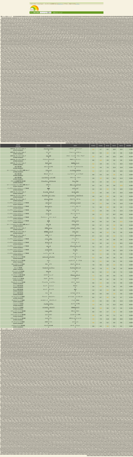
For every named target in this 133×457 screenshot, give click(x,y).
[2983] (67, 115)
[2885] (129, 111)
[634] (86, 33)
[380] (52, 26)
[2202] (41, 87)
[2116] (11, 84)
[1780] (52, 72)
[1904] (80, 76)
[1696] (29, 69)
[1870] (96, 75)
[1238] (50, 52)
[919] (72, 41)
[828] (87, 39)
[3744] (90, 143)
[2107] (113, 83)
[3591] (31, 137)
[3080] (2, 119)
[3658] (128, 138)
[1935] (53, 77)
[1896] (52, 76)
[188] (56, 20)
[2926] (4, 113)
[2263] (117, 88)
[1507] (44, 62)
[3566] (77, 136)
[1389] (38, 58)
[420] (29, 27)
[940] (130, 41)
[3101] (74, 119)
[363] (5, 26)
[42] (92, 16)
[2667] (44, 104)
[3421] (110, 130)
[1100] (107, 47)
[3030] (96, 116)
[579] (67, 32)
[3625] (15, 138)
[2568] (103, 100)
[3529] (83, 134)
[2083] (31, 83)
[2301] (115, 90)
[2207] (58, 87)
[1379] (3, 58)
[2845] (124, 109)
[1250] (91, 52)
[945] (11, 43)
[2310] (14, 91)
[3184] (93, 122)
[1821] (60, 73)
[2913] (92, 112)
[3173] (56, 122)
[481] (64, 29)
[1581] (33, 65)
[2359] (49, 93)
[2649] (115, 102)
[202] (94, 20)
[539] (90, 30)
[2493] (110, 97)
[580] (70, 32)
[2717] (83, 105)
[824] (76, 39)
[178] (28, 20)
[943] (5, 43)
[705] (15, 36)
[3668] (29, 140)
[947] (16, 43)
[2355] (35, 93)
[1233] (33, 52)
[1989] (106, 79)
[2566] (96, 100)
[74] (26, 18)
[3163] (21, 122)
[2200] (34, 87)
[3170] (45, 122)
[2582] (18, 101)
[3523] (63, 134)
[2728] (121, 105)
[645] (116, 33)
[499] (113, 29)
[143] (64, 19)
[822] (71, 39)
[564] (26, 32)
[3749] (107, 143)
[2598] (73, 101)
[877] (89, 40)
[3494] (96, 133)
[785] (102, 37)
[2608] (107, 101)
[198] (83, 20)
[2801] (106, 108)
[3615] (113, 137)
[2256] (93, 88)
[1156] (34, 50)
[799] (8, 39)
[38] (84, 16)
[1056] (89, 45)
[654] (8, 34)
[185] (47, 20)
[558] (10, 32)
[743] (119, 36)
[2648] (112, 102)
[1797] (110, 72)
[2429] (24, 95)
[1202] (59, 51)
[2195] (17, 87)
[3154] (123, 120)
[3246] (41, 125)
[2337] (106, 91)
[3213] (60, 123)
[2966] (9, 115)
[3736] (130, 141)
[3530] (86, 134)
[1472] (57, 61)
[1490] (118, 61)
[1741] (51, 70)
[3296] (80, 126)
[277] (34, 23)
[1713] (87, 69)
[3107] (94, 119)
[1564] (107, 63)
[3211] (53, 123)
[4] (17, 16)
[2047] (40, 82)
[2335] (99, 91)
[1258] (118, 52)
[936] (119, 41)
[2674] (68, 104)
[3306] (114, 126)
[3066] (86, 118)
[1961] (10, 79)
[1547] (49, 63)
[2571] (113, 100)
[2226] (123, 87)
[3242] (27, 125)
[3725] (92, 141)
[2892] (20, 112)
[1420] (11, 59)
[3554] (36, 136)
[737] (103, 36)
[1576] (16, 65)
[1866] (82, 75)
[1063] (113, 45)
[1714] (91, 69)
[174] (17, 20)
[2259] (104, 88)
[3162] (18, 122)
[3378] (96, 129)
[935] (116, 41)
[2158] (22, 86)
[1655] (21, 68)
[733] (92, 36)
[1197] (42, 51)
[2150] (128, 84)
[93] (65, 18)
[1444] (93, 59)
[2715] (76, 105)
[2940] (52, 113)
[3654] (114, 138)
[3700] (7, 141)
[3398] (32, 130)
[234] (49, 22)
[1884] (11, 76)
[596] (114, 32)
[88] (55, 18)
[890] (125, 40)
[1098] (100, 47)
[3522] (59, 134)
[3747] (100, 143)
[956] (41, 43)
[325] (34, 25)
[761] (36, 37)
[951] (27, 43)
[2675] (72, 104)
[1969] (38, 79)
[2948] (80, 113)
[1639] (99, 66)
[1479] (81, 61)
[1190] (18, 51)
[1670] (73, 68)
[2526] (91, 98)
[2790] (68, 108)
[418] (23, 27)
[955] (38, 43)
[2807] (127, 108)
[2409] (87, 94)
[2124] (39, 84)
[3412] (80, 130)
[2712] (66, 105)
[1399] (72, 58)
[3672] (43, 140)
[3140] (75, 120)
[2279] (40, 90)
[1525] (106, 62)
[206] (105, 20)
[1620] (34, 66)
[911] (50, 41)
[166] (128, 19)
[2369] (83, 93)
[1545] (42, 63)
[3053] (42, 118)
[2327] (72, 91)
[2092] (62, 83)
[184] (45, 20)
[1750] (82, 70)
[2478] (59, 97)
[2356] (39, 93)
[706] (18, 36)
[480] (61, 29)
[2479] (63, 97)
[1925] (19, 77)
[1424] (25, 59)
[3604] (75, 137)
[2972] (29, 115)
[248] (87, 22)
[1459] (12, 61)
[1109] (5, 48)
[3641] (69, 138)
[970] (79, 43)
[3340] (98, 127)
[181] (36, 20)
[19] (45, 16)
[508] (5, 30)
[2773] (10, 108)
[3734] (123, 141)
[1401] (79, 58)
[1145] (129, 48)
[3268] (116, 125)
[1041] (38, 45)
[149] (81, 19)
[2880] (112, 111)
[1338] (128, 55)
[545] (107, 30)
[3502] (123, 133)
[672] (57, 34)
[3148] (103, 120)
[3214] (64, 123)
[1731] (17, 70)
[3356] (20, 129)
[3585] (10, 137)
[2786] (55, 108)
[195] (75, 20)
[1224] (2, 52)
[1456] (2, 61)
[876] (86, 40)
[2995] (108, 115)
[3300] (93, 126)
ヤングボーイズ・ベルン (48, 195)
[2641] (87, 102)
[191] (64, 20)
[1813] (33, 73)
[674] (63, 34)
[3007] (17, 116)
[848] (10, 40)
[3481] (51, 133)
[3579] (122, 136)
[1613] (10, 66)
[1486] (105, 61)
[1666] (59, 68)
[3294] (73, 126)
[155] (97, 19)
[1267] (17, 54)
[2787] (58, 108)
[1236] (43, 52)
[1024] (112, 44)
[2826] (59, 109)
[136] (45, 19)
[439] (81, 27)
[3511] (21, 134)
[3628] (25, 138)
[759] (31, 37)
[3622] (4, 138)
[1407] (99, 58)
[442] (89, 27)
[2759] (94, 107)
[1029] (129, 44)
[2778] (27, 108)
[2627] (40, 102)
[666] (41, 34)
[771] (64, 37)
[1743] (58, 70)
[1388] (34, 58)
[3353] (10, 129)
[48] (104, 16)
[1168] (75, 50)
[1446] (100, 59)
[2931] (21, 113)
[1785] (69, 72)
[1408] (103, 58)
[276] (32, 23)
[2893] (24, 112)
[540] (93, 30)
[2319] (44, 91)
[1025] (115, 44)
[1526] (109, 62)
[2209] (65, 87)
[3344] (112, 127)
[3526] (73, 134)
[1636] (89, 66)
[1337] (124, 55)
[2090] (55, 83)
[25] (57, 16)
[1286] (82, 54)
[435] (70, 27)
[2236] (25, 88)
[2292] (84, 90)
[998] (23, 44)
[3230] (118, 123)
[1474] (64, 61)
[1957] (129, 77)
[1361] (74, 57)
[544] (104, 30)
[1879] (127, 75)
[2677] (79, 104)
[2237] (28, 88)
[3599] (58, 137)
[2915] (99, 112)
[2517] (60, 98)
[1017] (87, 44)
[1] (13, 16)
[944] (8, 43)
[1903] (76, 76)
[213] (124, 20)
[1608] (125, 65)
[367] (16, 26)
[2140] (93, 84)
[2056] (70, 82)
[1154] (27, 50)
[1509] (51, 62)
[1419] (8, 59)
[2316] (34, 91)
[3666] (22, 140)
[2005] (28, 80)
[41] (90, 16)
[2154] (9, 86)
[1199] (49, 51)
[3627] (21, 138)
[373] (33, 26)
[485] (75, 29)
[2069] (115, 82)
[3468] (7, 133)
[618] (42, 33)
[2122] (32, 84)
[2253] (83, 88)
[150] (84, 19)
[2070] (118, 82)
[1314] (45, 55)
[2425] (10, 95)
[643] (110, 33)
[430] (56, 27)
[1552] (66, 63)
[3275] (8, 126)
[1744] (62, 70)
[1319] (63, 55)
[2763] (108, 107)
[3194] (128, 122)
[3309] (124, 126)
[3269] (120, 125)
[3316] (16, 127)
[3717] (65, 141)
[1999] (8, 80)
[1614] (14, 66)
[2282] (50, 90)
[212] (121, 20)
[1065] (120, 45)
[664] (35, 34)
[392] (85, 26)
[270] (15, 23)
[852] (21, 40)
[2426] (14, 95)
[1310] (32, 55)
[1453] (124, 59)
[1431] (49, 59)
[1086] (59, 47)
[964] (63, 43)
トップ (60, 12)
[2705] (42, 105)
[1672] (80, 68)
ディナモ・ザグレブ (48, 192)
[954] (35, 43)
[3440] (43, 132)
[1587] (53, 65)
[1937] (60, 77)
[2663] (31, 104)
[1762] (123, 70)
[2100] (89, 83)
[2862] (50, 111)
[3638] (59, 138)
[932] (108, 41)
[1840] (125, 73)
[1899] (63, 76)
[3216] (70, 123)
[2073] (129, 82)
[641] (105, 33)
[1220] (121, 51)
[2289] (74, 90)
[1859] (58, 75)
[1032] (7, 45)
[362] (3, 26)
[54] (117, 16)
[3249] (51, 125)
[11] (28, 16)
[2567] (99, 100)
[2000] (11, 80)
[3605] (79, 137)
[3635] (49, 138)
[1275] (44, 54)
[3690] (105, 140)
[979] (104, 43)
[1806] (9, 73)
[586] (86, 32)
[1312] (39, 55)
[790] (116, 37)
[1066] (123, 45)
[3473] (24, 133)
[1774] (32, 72)
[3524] (66, 134)
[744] (122, 36)
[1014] (77, 44)
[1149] (10, 50)
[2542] (14, 100)
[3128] (34, 120)
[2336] (103, 91)
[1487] (108, 61)
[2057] (74, 82)
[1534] (4, 63)
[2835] (90, 109)
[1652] (11, 68)
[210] (116, 20)
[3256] (75, 125)
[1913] (110, 76)
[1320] (66, 55)
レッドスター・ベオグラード (75, 195)
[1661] (42, 68)
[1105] (124, 47)
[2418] (118, 94)
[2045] (33, 82)
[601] (128, 32)
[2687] (113, 104)
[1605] (115, 65)
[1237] (46, 52)
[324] (31, 25)
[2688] (116, 104)
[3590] (27, 137)
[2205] (51, 87)
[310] (125, 23)
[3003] (3, 116)
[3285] (42, 126)
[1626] (55, 66)
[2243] (49, 88)
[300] (97, 23)
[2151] (131, 84)
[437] (75, 27)
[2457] (120, 95)
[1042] (41, 45)
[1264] (7, 54)
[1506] (41, 62)
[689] (104, 34)
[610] (20, 33)
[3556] (43, 136)
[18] (43, 16)
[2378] (114, 93)
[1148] (7, 50)
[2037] (5, 82)
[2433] (38, 95)
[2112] (130, 83)
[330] (47, 25)
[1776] (39, 72)
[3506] (4, 134)
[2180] (98, 86)
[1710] (77, 69)
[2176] (84, 86)
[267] (7, 23)
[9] (24, 16)
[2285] (60, 90)
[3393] (15, 130)
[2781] (38, 108)
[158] (106, 19)
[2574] (123, 100)
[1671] (76, 68)
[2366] (73, 93)
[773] (69, 37)
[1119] (40, 48)
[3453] (87, 132)
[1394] (55, 58)
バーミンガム (48, 239)
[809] (35, 39)
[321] (23, 25)
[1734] (27, 70)
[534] (76, 30)
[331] (50, 25)
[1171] (85, 50)
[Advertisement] (71, 8)
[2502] (9, 98)
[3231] (122, 123)
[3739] (73, 143)
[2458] (123, 95)
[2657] (10, 104)
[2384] (2, 94)
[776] (77, 37)
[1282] (68, 54)
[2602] (86, 101)
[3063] (76, 118)
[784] (99, 37)
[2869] (74, 111)
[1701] (46, 69)
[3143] (85, 120)
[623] (56, 33)
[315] (6, 25)
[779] (86, 37)
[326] (36, 25)
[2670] (55, 104)
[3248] (48, 125)
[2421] (129, 94)
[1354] (50, 57)
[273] (23, 23)
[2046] (36, 82)
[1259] (122, 52)
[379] (49, 26)
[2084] (34, 83)
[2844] (121, 109)
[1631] (72, 66)
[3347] (122, 127)
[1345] (19, 57)
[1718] (105, 69)
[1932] (43, 77)
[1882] (4, 76)
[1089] (69, 47)
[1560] (93, 63)
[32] (71, 16)
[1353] (46, 57)
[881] (100, 40)
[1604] (112, 65)
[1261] (129, 52)
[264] (131, 22)
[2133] (69, 84)
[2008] (39, 80)
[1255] (108, 52)
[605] (6, 33)
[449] (108, 27)
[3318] (22, 127)
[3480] (48, 133)
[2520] (70, 98)
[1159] (44, 50)
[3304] (107, 126)
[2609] (110, 101)
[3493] (92, 133)
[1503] (31, 62)
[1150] (14, 50)
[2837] (97, 109)
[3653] (110, 138)
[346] (91, 25)
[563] (23, 32)
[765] (47, 37)
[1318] (59, 55)
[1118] (36, 48)
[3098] (64, 119)
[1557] (83, 63)
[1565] (110, 63)
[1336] (121, 55)
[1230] (22, 52)
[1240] (57, 52)
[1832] (98, 73)
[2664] (34, 104)
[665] (38, 34)
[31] (69, 16)
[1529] (120, 62)
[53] (115, 16)
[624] (58, 33)
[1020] (98, 44)
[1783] (63, 72)
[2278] (36, 90)
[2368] (80, 93)
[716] (45, 36)
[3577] (115, 136)
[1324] (80, 55)
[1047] (58, 45)
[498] (110, 29)
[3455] (94, 132)
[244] (76, 22)
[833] (101, 39)
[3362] (41, 129)
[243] (74, 22)
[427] (48, 27)
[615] (34, 33)
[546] (109, 30)
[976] (96, 43)
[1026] (118, 44)
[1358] (64, 57)
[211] (119, 20)
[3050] (32, 118)
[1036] (20, 45)
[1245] (74, 52)
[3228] (112, 123)
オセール (48, 271)
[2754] (77, 107)
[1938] (64, 77)
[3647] (90, 138)
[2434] (41, 95)
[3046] (18, 118)
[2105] (106, 83)
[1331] (104, 55)
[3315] (12, 127)
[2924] (130, 112)
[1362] (77, 57)
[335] (61, 25)
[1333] (110, 55)
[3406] (59, 130)
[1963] (17, 79)
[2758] (91, 107)
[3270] (123, 125)
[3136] (62, 120)
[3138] (68, 120)
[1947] (94, 77)
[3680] (70, 140)
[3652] (107, 138)
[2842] (114, 109)
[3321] (33, 127)
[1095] (90, 47)
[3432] (16, 132)
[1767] (8, 72)
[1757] (106, 70)
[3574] (105, 136)
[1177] (106, 50)
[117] (126, 18)
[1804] (2, 73)
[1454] (128, 59)
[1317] (56, 55)
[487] (80, 29)
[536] (82, 30)
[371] (27, 26)
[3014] (41, 116)
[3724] (89, 141)
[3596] (48, 137)
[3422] (114, 130)
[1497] (10, 62)
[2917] (106, 112)
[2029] (110, 80)
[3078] (128, 118)
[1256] (112, 52)
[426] (45, 27)
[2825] (56, 109)
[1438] (73, 59)
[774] (72, 37)
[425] (43, 27)
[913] (56, 41)
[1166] (68, 50)
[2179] (94, 86)
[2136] (80, 84)
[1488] (112, 61)
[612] (25, 33)
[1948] (98, 77)
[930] (102, 41)
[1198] (45, 51)
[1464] (29, 61)
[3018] (55, 116)
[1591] (67, 65)
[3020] (62, 116)
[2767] (122, 107)
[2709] (56, 105)
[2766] (118, 107)
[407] (126, 26)
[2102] (96, 83)
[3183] (90, 122)
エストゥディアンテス (48, 257)
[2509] (33, 98)
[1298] (123, 54)
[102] (85, 18)
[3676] (57, 140)
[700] (1, 36)
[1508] (48, 62)
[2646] (105, 102)
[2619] (12, 102)
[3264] (103, 125)
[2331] (85, 91)
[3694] (118, 140)
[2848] (2, 111)
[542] (98, 30)
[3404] (52, 130)
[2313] (24, 91)
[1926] (22, 77)
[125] (15, 19)
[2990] (91, 115)
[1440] (80, 59)
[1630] (68, 66)
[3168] (39, 122)
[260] (120, 22)
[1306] (18, 55)
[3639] (63, 138)
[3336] (84, 127)
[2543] (17, 100)
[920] (75, 41)
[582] (75, 32)
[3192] (121, 122)
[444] (95, 27)
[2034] (128, 80)
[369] (22, 26)
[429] (54, 27)
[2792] (75, 108)
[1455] (131, 59)
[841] (123, 39)
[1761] (120, 70)
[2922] (123, 112)
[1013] (74, 44)
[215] (130, 20)
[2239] (35, 88)
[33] (73, 16)
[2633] (60, 102)
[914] (58, 41)
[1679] (104, 68)
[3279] (21, 126)
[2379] (117, 93)
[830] (93, 39)
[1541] (28, 63)
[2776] (20, 108)
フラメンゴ (49, 170)
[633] (83, 33)
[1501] (24, 62)
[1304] (11, 55)
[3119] (3, 120)
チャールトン (48, 206)
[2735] (12, 107)
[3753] (121, 143)
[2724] (107, 105)
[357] (121, 25)
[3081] (5, 119)
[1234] (36, 52)
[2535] (122, 98)
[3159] (8, 122)
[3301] (97, 126)
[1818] (50, 73)
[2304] (125, 90)
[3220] (84, 123)
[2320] (48, 91)
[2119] (21, 84)
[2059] (81, 82)
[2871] (81, 111)
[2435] (44, 95)
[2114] (4, 84)
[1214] (100, 51)
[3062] (73, 118)
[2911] (85, 112)
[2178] (91, 86)
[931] (105, 41)
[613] (28, 33)
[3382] (109, 129)
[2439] (58, 95)
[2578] (4, 101)
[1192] (25, 51)
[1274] (41, 54)
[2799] (99, 108)
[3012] (34, 116)
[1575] (12, 65)
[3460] (112, 132)
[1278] (55, 54)
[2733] (5, 107)
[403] (115, 26)
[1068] (130, 45)
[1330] (100, 55)
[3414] (86, 130)
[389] (76, 26)
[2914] (96, 112)
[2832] (80, 109)
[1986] (96, 79)
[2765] (115, 107)
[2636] (70, 102)
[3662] (9, 140)
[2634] (64, 102)
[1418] (4, 59)
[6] (20, 16)
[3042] (4, 118)
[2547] (31, 100)
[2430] (27, 95)
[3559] (53, 136)
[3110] (105, 119)
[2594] (59, 101)
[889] (122, 40)
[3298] (86, 126)
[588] (92, 32)
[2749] (60, 107)
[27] (61, 16)
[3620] (130, 137)
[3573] (101, 136)
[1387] (31, 58)
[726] (73, 36)
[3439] (40, 132)
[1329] (97, 55)
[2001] (15, 80)
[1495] (3, 62)
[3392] (11, 130)
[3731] (113, 141)
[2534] (118, 98)
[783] (97, 37)
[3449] (74, 132)
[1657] (28, 68)
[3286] (45, 126)
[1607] (122, 65)
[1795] (104, 72)
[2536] (125, 98)
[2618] (9, 102)
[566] (32, 32)
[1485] (101, 61)
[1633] (79, 66)
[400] (107, 26)
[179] (31, 20)
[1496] (7, 62)
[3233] (129, 123)
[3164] (25, 122)
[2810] (4, 109)
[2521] (74, 98)
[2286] (64, 90)
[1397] (65, 58)
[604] (4, 33)
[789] (113, 37)
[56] (121, 16)
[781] (91, 37)
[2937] (42, 113)
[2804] (116, 108)
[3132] (48, 120)
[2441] (65, 95)
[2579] (8, 101)
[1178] (109, 50)
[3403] (49, 130)
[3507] (8, 134)
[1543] (35, 63)
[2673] (65, 104)
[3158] (4, 122)
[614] (31, 33)
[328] (42, 25)
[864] (54, 40)
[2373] (97, 93)
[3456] (98, 132)
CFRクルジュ (48, 228)
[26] (59, 16)
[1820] (57, 73)
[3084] (16, 119)
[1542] (32, 63)
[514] (22, 30)
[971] (82, 43)
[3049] (28, 118)
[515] (24, 30)
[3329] (60, 127)
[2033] (124, 80)
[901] (23, 41)
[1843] (3, 75)
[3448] (70, 132)
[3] (16, 16)
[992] (7, 44)
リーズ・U (48, 213)
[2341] (120, 91)
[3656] (121, 138)
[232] (44, 22)
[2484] (80, 97)
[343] (83, 25)
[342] (80, 25)
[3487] (72, 133)
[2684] (103, 104)
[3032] (103, 116)
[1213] (97, 51)
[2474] (45, 97)
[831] (96, 39)
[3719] (72, 141)
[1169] (79, 50)
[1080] (39, 47)
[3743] (86, 143)
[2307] (3, 91)
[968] (74, 43)
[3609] (92, 137)
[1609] (129, 65)
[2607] (104, 101)
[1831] (94, 73)
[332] (53, 25)
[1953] (115, 77)
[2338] (109, 91)
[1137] (101, 48)
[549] (118, 30)
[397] (98, 26)
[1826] (77, 73)
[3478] (41, 133)
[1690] (9, 69)
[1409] (106, 58)
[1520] (89, 62)
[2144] (107, 84)
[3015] (44, 116)
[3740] (76, 143)
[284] (54, 23)
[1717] (101, 69)
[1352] (43, 57)
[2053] (60, 82)
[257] (112, 22)
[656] (13, 34)
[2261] (110, 88)
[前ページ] (3, 16)
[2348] (11, 93)
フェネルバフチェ (48, 304)
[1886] (18, 76)
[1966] (27, 79)
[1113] (19, 48)
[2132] (66, 84)
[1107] (131, 47)
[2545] (24, 100)
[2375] (104, 93)
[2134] (73, 84)
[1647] (127, 66)
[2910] (82, 112)
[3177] (69, 122)
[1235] (40, 52)
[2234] (18, 88)
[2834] (86, 109)
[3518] (45, 134)
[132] (34, 19)
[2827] (63, 109)
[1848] (20, 75)
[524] (49, 30)
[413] (10, 27)
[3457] (101, 132)
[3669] (33, 140)
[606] (9, 33)
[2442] (68, 95)
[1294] (109, 54)
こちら (77, 4)
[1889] (28, 76)
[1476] (70, 61)
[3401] (42, 130)
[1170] (82, 50)
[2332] (89, 91)
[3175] (63, 122)
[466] (23, 29)
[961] (55, 43)
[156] (100, 19)
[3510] (18, 134)
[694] (118, 34)
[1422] (18, 59)
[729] (81, 36)
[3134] (55, 120)
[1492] (125, 61)
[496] (105, 29)
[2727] (117, 105)
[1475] (67, 61)
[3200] (16, 123)
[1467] (40, 61)
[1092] (80, 47)
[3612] (103, 137)
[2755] (81, 107)
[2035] (131, 80)
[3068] (93, 118)
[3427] (131, 130)
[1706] (64, 69)
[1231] (26, 52)
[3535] (104, 134)
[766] (50, 37)
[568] (37, 32)
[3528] (80, 134)
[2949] (83, 113)
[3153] (120, 120)
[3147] (99, 120)
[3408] (66, 130)
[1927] (26, 77)
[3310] (128, 126)
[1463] (26, 61)
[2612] (121, 101)
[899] (17, 41)
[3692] (112, 140)
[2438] (55, 95)
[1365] (87, 57)
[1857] (51, 75)
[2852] (16, 111)
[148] (78, 19)
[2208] (62, 87)
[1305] (15, 55)
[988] (129, 43)
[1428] (39, 59)
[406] (123, 26)
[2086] (41, 83)
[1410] (109, 58)
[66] (9, 18)
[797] (3, 39)
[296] (86, 23)
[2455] (113, 95)
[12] (30, 16)
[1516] (75, 62)
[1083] (49, 47)
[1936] (57, 77)
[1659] (35, 68)
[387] (71, 26)
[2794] (82, 108)
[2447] (85, 95)
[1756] (103, 70)
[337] (67, 25)
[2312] (20, 91)
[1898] (59, 76)
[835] (107, 39)
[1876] (116, 75)
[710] (29, 36)
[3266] (109, 125)
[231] (41, 22)
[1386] (27, 58)
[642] (108, 33)
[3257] (79, 125)
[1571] (131, 63)
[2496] (121, 97)
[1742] (55, 70)
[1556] (80, 63)
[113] (115, 18)
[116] (123, 18)
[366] (13, 26)
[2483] (76, 97)
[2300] (112, 90)
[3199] (12, 123)
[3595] (44, 137)
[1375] (122, 57)
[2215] (85, 87)
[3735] (127, 141)
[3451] (81, 132)
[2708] (52, 105)
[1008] (57, 44)
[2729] (124, 105)
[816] (55, 39)
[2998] (118, 115)
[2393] (33, 94)
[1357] (60, 57)
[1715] (94, 69)
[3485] (65, 133)
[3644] (80, 138)
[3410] (73, 130)
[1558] (86, 63)
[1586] (50, 65)
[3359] (31, 129)
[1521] (92, 62)
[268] (10, 23)
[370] (24, 26)
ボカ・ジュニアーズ (75, 184)
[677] (71, 34)
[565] (29, 32)
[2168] (57, 86)
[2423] (3, 95)
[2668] (48, 104)
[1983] (85, 79)
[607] (12, 33)
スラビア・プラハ (75, 228)
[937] (121, 41)
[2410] (91, 94)
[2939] (49, 113)
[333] (56, 25)
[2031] (117, 80)
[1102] (114, 47)
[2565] (92, 100)
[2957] (110, 113)
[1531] (127, 62)
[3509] (15, 134)
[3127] (31, 120)
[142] (62, 19)
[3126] (27, 120)
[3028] (89, 116)
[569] (40, 32)
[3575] (108, 136)
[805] (24, 39)
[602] (130, 32)
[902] (25, 41)
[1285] (79, 54)
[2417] (115, 94)
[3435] (26, 132)
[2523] (81, 98)
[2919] (113, 112)
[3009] (24, 116)
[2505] (19, 98)
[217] (3, 22)
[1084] (52, 47)
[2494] (114, 97)
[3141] (79, 120)
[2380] (121, 93)
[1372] (112, 57)
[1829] (87, 73)
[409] (131, 26)
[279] (40, 23)
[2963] (131, 113)
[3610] (96, 137)
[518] (33, 30)
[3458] (105, 132)
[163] (119, 19)
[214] (127, 20)
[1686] (128, 68)
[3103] (81, 119)
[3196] (2, 123)
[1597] (87, 65)
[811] (41, 39)
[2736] (16, 107)
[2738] (22, 107)
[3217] (74, 123)
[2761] (101, 107)
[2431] (31, 95)
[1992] (116, 79)
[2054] (64, 82)
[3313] (5, 127)
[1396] (62, 58)
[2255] (90, 88)
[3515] (35, 134)
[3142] (82, 120)
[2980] (57, 115)
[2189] (129, 86)
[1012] (70, 44)
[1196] (39, 51)
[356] (119, 25)
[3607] (85, 137)
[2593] (56, 101)
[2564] (89, 100)
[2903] (58, 112)
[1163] (58, 50)
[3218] (77, 123)
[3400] (39, 130)
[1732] (20, 70)
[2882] (118, 111)
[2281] (46, 90)
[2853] (19, 111)
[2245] (56, 88)
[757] (25, 37)
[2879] (108, 111)
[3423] (117, 130)
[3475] (31, 133)
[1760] (116, 70)
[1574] (9, 65)
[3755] (128, 143)
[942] (3, 43)
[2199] (31, 87)
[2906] (68, 112)
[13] (32, 16)
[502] (121, 29)
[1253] (101, 52)
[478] (56, 29)
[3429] (5, 132)
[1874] (109, 75)
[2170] (64, 86)
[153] (92, 19)
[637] (94, 33)
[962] (57, 43)
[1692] (16, 69)
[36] (80, 16)
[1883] (8, 76)
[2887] (3, 112)
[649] (127, 33)
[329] (45, 25)
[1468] (43, 61)
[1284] (75, 54)
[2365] (69, 93)
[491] (91, 29)
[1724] (125, 69)
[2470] (32, 97)
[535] (79, 30)
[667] (44, 34)
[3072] (107, 118)
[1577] (19, 65)
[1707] (67, 69)
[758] (28, 37)
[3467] (3, 133)
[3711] (44, 141)
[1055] (85, 45)
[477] (53, 29)
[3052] (39, 118)
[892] (130, 40)
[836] (109, 39)
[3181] (83, 122)
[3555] (40, 136)
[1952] (112, 77)
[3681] (74, 140)
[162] (117, 19)
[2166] (50, 86)
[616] (36, 33)
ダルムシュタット (75, 275)
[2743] (40, 107)
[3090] (36, 119)
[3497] (106, 133)
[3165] (28, 122)
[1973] (51, 79)
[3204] (29, 123)
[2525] (87, 98)
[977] (98, 43)
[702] (7, 36)
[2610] (114, 101)
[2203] (44, 87)
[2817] (28, 109)
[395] (93, 26)
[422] (34, 27)
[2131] (63, 84)
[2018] (73, 80)
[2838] (100, 109)
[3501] (120, 133)
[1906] (86, 76)
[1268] (20, 54)
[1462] (22, 61)
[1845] (10, 75)
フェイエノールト (48, 148)
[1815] (40, 73)
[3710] (41, 141)
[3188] (107, 122)
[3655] (117, 138)
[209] (113, 20)
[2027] (104, 80)
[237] (57, 22)
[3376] (89, 129)
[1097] (97, 47)
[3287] (49, 126)
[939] (127, 41)
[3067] (90, 118)
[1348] (29, 57)
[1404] (89, 58)
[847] (7, 40)
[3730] (109, 141)
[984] (118, 43)
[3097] (60, 119)
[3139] (72, 120)
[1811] (26, 73)
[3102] (77, 119)
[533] (74, 30)
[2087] (44, 83)
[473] (42, 29)
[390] (79, 26)
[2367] (76, 93)
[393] (87, 26)
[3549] (19, 136)
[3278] (18, 126)
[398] (101, 26)
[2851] (12, 111)
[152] (89, 19)
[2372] (93, 93)
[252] (98, 22)
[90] (59, 18)
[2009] (42, 80)
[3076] (121, 118)
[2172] (70, 86)
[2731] (131, 105)
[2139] (90, 84)
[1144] (125, 48)
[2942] (59, 113)
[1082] (45, 47)
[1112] (16, 48)
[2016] (66, 80)
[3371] (72, 129)
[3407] (63, 130)
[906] (36, 41)
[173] (14, 20)
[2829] (69, 109)
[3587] (17, 137)
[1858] (55, 75)
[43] (94, 16)
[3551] (26, 136)
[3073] (110, 118)
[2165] (46, 86)
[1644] (116, 66)
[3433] (19, 132)
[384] (63, 26)
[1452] (121, 59)
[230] (38, 22)
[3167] (35, 122)
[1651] (8, 68)
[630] (75, 33)
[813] (46, 39)
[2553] (51, 100)
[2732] (2, 107)
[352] (108, 25)
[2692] (130, 104)
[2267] (131, 88)
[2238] (32, 88)
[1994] (123, 79)
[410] (1, 27)
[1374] (118, 57)
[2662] (27, 104)
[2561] (79, 100)
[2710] (59, 105)
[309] (122, 23)
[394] (90, 26)
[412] (7, 27)
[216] (131, 333)
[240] (66, 22)
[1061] (106, 45)
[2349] (15, 93)
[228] (33, 22)
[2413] (101, 94)
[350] (102, 25)
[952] (30, 43)
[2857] (33, 111)
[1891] (35, 76)
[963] (60, 43)
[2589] (42, 101)
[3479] (44, 133)
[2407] (81, 94)
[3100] (70, 119)
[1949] (101, 77)
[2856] (29, 111)
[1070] (4, 47)
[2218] (96, 87)
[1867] (85, 75)
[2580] (11, 101)
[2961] (124, 113)
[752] (12, 37)
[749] (4, 37)
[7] (21, 16)
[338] (69, 25)
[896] (9, 41)
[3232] (125, 123)
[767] (53, 37)
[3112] (112, 119)
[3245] (38, 125)
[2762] (105, 107)
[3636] (52, 138)
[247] (85, 22)
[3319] (26, 127)
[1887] (21, 76)
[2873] (87, 111)
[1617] (24, 66)
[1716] (98, 69)
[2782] (41, 108)
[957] (44, 43)
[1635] (85, 66)
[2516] (57, 98)
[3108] (98, 119)
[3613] (106, 137)
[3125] (24, 120)
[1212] (93, 51)
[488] (83, 29)
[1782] (59, 72)
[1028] (125, 44)
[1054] (82, 45)
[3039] (127, 116)
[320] (20, 25)
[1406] (96, 58)
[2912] (89, 112)
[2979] (53, 115)
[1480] (84, 61)
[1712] (84, 69)
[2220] (103, 87)
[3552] (29, 136)
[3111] (108, 119)
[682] (85, 34)
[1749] (79, 70)
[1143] (122, 48)
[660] (24, 34)
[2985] (74, 115)
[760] (34, 37)
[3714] (55, 141)
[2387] (12, 94)
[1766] (4, 72)
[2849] (5, 111)
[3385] (120, 129)
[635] (88, 33)
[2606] (100, 101)
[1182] (123, 50)
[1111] (12, 48)
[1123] (53, 48)
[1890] (32, 76)
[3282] (32, 126)
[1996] (130, 79)
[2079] (17, 83)
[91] (61, 18)
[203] (97, 20)
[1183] (127, 50)
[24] (55, 16)
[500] (116, 29)
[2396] (43, 94)
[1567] (117, 63)
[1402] (82, 58)
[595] (111, 32)
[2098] (82, 83)
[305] (111, 23)
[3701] (10, 141)
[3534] (100, 134)
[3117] (129, 119)
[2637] (74, 102)
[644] (113, 33)
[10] (26, 16)
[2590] (45, 101)
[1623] (44, 66)
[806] (27, 39)
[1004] (43, 44)
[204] (99, 20)
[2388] (16, 94)
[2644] (98, 102)
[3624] (11, 138)
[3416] (93, 130)
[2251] (76, 88)
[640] (102, 33)
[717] (48, 36)
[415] (15, 27)
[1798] (114, 72)
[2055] (67, 82)
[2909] (79, 112)
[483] (69, 29)
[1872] (103, 75)
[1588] (57, 65)
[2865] (60, 111)
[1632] (75, 66)
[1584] (43, 65)
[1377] (129, 57)
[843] (129, 39)
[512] (16, 30)
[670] (52, 34)
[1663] (49, 68)
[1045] (51, 45)
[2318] (41, 91)
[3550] (22, 136)
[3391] (8, 130)
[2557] (65, 100)
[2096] (75, 83)
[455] (125, 27)
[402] (112, 26)
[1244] (70, 52)
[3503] (127, 133)
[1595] (81, 65)
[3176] (66, 122)
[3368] (62, 129)
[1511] (58, 62)
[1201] (56, 51)
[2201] (38, 87)
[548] (115, 30)
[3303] (104, 126)
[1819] (53, 73)
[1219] (117, 51)
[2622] (22, 102)
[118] (129, 18)
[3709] (38, 141)
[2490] (100, 97)
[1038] (27, 45)
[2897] (38, 112)
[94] (67, 18)
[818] (60, 39)
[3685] (87, 140)
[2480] (66, 97)
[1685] (124, 68)
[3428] (2, 132)
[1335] (117, 55)
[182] (39, 20)
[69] (16, 18)
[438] (78, 27)
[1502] (27, 62)
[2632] (57, 102)
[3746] (97, 143)
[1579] (26, 65)
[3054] (45, 118)
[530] (66, 30)
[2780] (34, 108)
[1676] (93, 68)
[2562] (82, 100)
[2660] (20, 104)
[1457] (5, 61)
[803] (19, 39)
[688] (101, 34)
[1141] (115, 48)
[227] (30, 22)
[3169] (42, 122)
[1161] (51, 50)
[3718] (68, 141)
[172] (12, 20)
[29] (65, 16)
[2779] (31, 108)
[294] (81, 23)
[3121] (10, 120)
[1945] (87, 77)
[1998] (4, 80)
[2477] (56, 97)
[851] (18, 40)
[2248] (66, 88)
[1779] (49, 72)
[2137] (83, 84)
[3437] (33, 132)
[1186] (4, 51)
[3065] (83, 118)
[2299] (108, 90)
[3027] (85, 116)
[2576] (130, 100)
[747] (130, 36)
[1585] (46, 65)
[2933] (28, 113)
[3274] (4, 126)
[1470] (50, 61)
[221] (13, 22)
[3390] (4, 130)
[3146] (96, 120)
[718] (51, 36)
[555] (1, 32)
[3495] (99, 133)
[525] (52, 30)
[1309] (28, 55)
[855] (29, 40)
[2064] (98, 82)
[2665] (38, 104)
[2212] (75, 87)
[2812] (11, 109)
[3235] (3, 125)
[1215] (104, 51)
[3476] (34, 133)
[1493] (129, 61)
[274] (26, 23)
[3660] (2, 140)
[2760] (98, 107)
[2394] (36, 94)
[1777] (42, 72)
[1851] (31, 75)
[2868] (70, 111)
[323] (28, 25)
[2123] (35, 84)
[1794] (100, 72)
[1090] (73, 47)
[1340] (2, 57)
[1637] (92, 66)
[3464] (125, 132)
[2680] (89, 104)
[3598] (55, 137)
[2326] (68, 91)
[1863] (72, 75)
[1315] (49, 55)
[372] (30, 26)
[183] (42, 20)
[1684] (121, 68)
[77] (32, 18)
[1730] (14, 70)
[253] (101, 22)
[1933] (46, 77)
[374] (35, 26)
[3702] (14, 141)
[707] (21, 36)
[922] (80, 41)
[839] (118, 39)
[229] (35, 22)
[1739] (44, 70)
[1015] (81, 44)
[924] (86, 41)
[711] (32, 36)
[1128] (70, 48)
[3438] (36, 132)
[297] (89, 23)
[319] (17, 25)
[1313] (42, 55)
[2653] (129, 102)
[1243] (67, 52)
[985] (120, 43)
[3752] (117, 143)
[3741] (80, 143)
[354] (113, 25)
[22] (51, 16)
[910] (47, 41)
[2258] (100, 88)
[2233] (15, 88)
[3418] (100, 130)
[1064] (116, 45)
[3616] (116, 137)
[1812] (29, 73)
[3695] (122, 140)
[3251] (58, 125)
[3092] (43, 119)
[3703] (17, 141)
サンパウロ (75, 181)
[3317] (19, 127)
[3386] (123, 129)
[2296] (98, 90)
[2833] (83, 109)
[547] (112, 30)
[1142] (118, 48)
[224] (22, 22)
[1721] (115, 69)
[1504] (34, 62)
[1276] (48, 54)
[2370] (86, 93)
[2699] (21, 105)
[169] (4, 20)
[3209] (46, 123)
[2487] (90, 97)
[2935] (35, 113)
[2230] (4, 88)
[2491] (104, 97)
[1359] (67, 57)
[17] (41, 16)
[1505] (38, 62)
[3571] (94, 136)
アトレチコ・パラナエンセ (48, 181)
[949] (22, 43)
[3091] (40, 119)
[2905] (65, 112)
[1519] (85, 62)
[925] (88, 41)
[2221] (106, 87)
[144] (67, 19)
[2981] (60, 115)
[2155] (12, 86)
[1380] (7, 58)
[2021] (83, 80)
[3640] (66, 138)
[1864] (75, 75)
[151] (86, 19)
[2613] (124, 101)
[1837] (115, 73)
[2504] (16, 98)
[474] (45, 29)
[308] (119, 23)
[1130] (77, 48)
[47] (102, 16)
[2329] (79, 91)
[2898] (41, 112)
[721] (59, 36)
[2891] (17, 112)
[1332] (107, 55)
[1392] (48, 58)
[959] (49, 43)
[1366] (91, 57)
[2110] (123, 83)
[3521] (56, 134)
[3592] (34, 137)
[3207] (40, 123)
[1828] (84, 73)
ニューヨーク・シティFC (48, 177)
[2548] (34, 100)
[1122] (50, 48)
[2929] (15, 113)
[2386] (9, 94)
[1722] (118, 69)
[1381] (10, 58)
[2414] (105, 94)
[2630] (50, 102)
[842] (126, 39)
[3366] (55, 129)
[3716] (62, 141)
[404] (118, 26)
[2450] (96, 95)
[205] (102, 20)
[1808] (16, 73)
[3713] (51, 141)
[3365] (51, 129)
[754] (17, 37)
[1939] (67, 77)
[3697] (129, 140)
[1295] (113, 54)
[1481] (87, 61)
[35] (78, 16)
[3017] (51, 116)
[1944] (84, 77)
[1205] (69, 51)
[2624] (29, 102)
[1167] (72, 50)
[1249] (87, 52)
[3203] (26, 123)
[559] (12, 32)
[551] (123, 30)
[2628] (43, 102)
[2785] (51, 108)
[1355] (53, 57)
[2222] (109, 87)
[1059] (99, 45)
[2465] (15, 97)
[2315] (31, 91)
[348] (97, 25)
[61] (131, 16)
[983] (115, 43)
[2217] (92, 87)
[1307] (21, 55)
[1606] (118, 65)
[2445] (79, 95)
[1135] (94, 48)
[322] (25, 25)
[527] (57, 30)
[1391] (44, 58)
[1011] (67, 44)
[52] (112, 16)
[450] (111, 27)
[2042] (22, 82)
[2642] (91, 102)
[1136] (98, 48)
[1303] (8, 55)
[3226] (105, 123)
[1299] (127, 54)
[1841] (129, 73)
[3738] (69, 143)
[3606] (82, 137)
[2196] (20, 87)
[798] (5, 39)
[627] (67, 33)
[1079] (35, 47)
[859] (40, 40)
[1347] (26, 57)
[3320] (29, 127)
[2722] (100, 105)
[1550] (59, 63)
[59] (127, 16)
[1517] (79, 62)
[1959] (3, 79)
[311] (128, 23)
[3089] (33, 119)
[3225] (101, 123)
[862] (48, 40)
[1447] (104, 59)
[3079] (131, 118)
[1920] (2, 77)
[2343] (127, 91)
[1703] (53, 69)
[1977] (65, 79)
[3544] (2, 136)
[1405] (92, 58)
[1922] (9, 77)
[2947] (76, 113)
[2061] (87, 82)
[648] (124, 33)
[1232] (29, 52)
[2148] (121, 84)
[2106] (109, 83)
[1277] (51, 54)
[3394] (18, 130)
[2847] (131, 109)
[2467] (21, 97)
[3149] (106, 120)
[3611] (99, 137)
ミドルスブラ (48, 249)
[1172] (89, 50)
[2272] (16, 90)
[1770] (18, 72)
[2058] (77, 82)
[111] (109, 18)
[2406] (77, 94)
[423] (37, 27)
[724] (67, 36)
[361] (131, 337)
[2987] (81, 115)
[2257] (97, 88)
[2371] (90, 93)
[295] (84, 23)
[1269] (24, 54)
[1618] (27, 66)
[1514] (68, 62)
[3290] (59, 126)
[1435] (63, 59)
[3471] (17, 133)
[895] (6, 41)
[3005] (10, 116)
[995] (15, 44)
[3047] (21, 118)
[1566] (114, 63)
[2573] (120, 100)
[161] (114, 19)
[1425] (28, 59)
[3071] (104, 118)
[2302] (118, 90)
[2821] (42, 109)
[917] (67, 41)
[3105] (87, 119)
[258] (115, 22)
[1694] (22, 69)
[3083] (12, 119)
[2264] (121, 88)
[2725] (110, 105)
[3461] (115, 132)
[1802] (128, 72)
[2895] (31, 112)
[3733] (120, 141)
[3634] (45, 138)
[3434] (22, 132)
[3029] (92, 116)
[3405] (56, 130)
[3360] (34, 129)
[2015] (63, 80)
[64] (5, 18)
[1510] (55, 62)
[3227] (108, 123)
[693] (115, 34)
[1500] (20, 62)
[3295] (76, 126)
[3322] (36, 127)
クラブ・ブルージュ (75, 235)
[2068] (112, 82)
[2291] (81, 90)
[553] (129, 30)
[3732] (116, 141)
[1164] (62, 50)
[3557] (46, 136)
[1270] (27, 54)
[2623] (26, 102)
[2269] (5, 90)
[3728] (103, 141)
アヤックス (75, 231)
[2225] (120, 87)
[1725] (129, 69)
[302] (103, 23)
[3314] (9, 127)
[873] (78, 40)
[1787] (76, 72)
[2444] (75, 95)
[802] (16, 39)
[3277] (15, 126)
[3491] (85, 133)
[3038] (123, 116)
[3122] (14, 120)
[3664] (16, 140)
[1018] (91, 44)
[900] (20, 41)
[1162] (55, 50)
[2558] (68, 100)
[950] (24, 43)
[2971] (26, 115)
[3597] (51, 137)
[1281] (65, 54)
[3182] (86, 122)
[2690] (123, 104)
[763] (42, 37)
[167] (130, 19)
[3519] (49, 134)
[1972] (48, 79)
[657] (16, 34)
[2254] (86, 88)
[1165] (65, 50)
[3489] (79, 133)
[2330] (82, 91)
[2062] (91, 82)
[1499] (17, 62)
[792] (121, 37)
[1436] (66, 59)
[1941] (74, 77)
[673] (60, 34)
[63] (3, 18)
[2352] (25, 93)
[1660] (39, 68)
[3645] (83, 138)
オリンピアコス (48, 199)
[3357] (24, 129)
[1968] (34, 79)
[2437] (51, 95)
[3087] (26, 119)
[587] (89, 32)
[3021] (65, 116)
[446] (100, 27)
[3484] (62, 133)
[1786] (73, 72)
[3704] (20, 141)
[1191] (21, 51)
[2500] (2, 98)
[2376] (107, 93)
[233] (46, 22)
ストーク (75, 217)
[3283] (35, 126)
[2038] (9, 82)
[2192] (7, 87)
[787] (108, 37)
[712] (34, 36)
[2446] (82, 95)
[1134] (91, 48)
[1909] (97, 76)
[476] (50, 29)
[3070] (100, 118)
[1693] (19, 69)
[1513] (65, 62)
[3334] (77, 127)
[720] (56, 36)
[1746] (68, 70)
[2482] (73, 97)
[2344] (130, 91)
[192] (67, 20)
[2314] (27, 91)
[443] (92, 27)
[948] (19, 43)
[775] (75, 37)
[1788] (80, 72)
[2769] (129, 107)
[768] (56, 37)
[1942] (77, 77)
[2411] (94, 94)
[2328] (75, 91)
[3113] (115, 119)
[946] (13, 43)
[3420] (107, 130)
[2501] (5, 98)
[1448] (107, 59)
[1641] (106, 66)
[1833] (101, 73)
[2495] (117, 97)
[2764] (112, 107)
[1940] (70, 77)
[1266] (14, 54)
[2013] (56, 80)
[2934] (32, 113)
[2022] (86, 80)
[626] (64, 33)
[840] (120, 39)
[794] (127, 37)
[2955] (104, 113)
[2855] (26, 111)
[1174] (96, 50)
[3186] (100, 122)
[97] (73, 18)
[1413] (120, 58)
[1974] (55, 79)
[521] (41, 30)
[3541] (124, 134)
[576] (59, 32)
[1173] (92, 50)
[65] (7, 18)
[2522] (77, 98)
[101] (82, 18)
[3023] (72, 116)
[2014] (59, 80)
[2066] (105, 82)
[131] (32, 19)
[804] (22, 39)
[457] (130, 27)
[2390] (22, 94)
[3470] (14, 133)
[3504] (130, 133)
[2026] (100, 80)
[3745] (93, 143)
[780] (88, 37)
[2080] (20, 83)
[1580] (29, 65)
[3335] (81, 127)
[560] (15, 32)
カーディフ (49, 202)
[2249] (69, 88)
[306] (114, 23)
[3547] (12, 136)
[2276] (29, 90)
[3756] (131, 143)
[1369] (101, 57)
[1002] (36, 44)
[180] (34, 20)
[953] (33, 43)
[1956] (125, 77)
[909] (45, 41)
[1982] (82, 79)
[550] (120, 30)
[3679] (67, 140)
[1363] (81, 57)
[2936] (39, 113)
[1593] (74, 65)
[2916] (103, 112)
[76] (30, 18)
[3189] (110, 122)
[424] (40, 27)
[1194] (32, 51)
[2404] (70, 94)
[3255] (72, 125)
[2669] (51, 104)
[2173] (74, 86)
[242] (71, 22)
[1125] (60, 48)
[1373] (115, 57)
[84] (46, 18)
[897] (12, 41)
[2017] (69, 80)
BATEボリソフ (75, 163)
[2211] (72, 87)
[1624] (48, 66)
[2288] (70, 90)
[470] (34, 29)
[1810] (22, 73)
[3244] (34, 125)
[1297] (120, 54)
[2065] (101, 82)
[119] (131, 18)
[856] (32, 40)
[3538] (114, 134)
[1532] (130, 62)
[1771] (21, 72)
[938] (124, 41)
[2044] (29, 82)
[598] (119, 32)
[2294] (91, 90)
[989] (131, 43)
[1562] (100, 63)
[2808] (130, 108)
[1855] (44, 75)
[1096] (93, 47)
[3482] (55, 133)
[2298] (105, 90)
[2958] (114, 113)
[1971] (44, 79)
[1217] (110, 51)
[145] (70, 19)
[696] (123, 34)
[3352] (7, 129)
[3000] (125, 115)
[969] (76, 43)
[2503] (12, 98)
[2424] (7, 95)
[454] (122, 27)
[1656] (25, 68)
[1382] (14, 58)
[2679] (85, 104)
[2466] (18, 97)
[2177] (87, 86)
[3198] (9, 123)
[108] (101, 18)
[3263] (99, 125)
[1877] (120, 75)
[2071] (122, 82)
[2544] (20, 100)
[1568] (121, 63)
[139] (54, 19)
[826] (82, 39)
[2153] (5, 86)
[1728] (7, 70)
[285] (56, 23)
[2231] (8, 88)
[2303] (122, 90)
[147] (75, 19)
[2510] (36, 98)
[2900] (48, 112)
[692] (112, 34)
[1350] (36, 57)
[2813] (15, 109)
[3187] (104, 122)
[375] (38, 26)
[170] (6, 20)
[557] (7, 32)
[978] (101, 43)
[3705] (24, 141)
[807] (30, 39)
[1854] (41, 75)
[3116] (125, 119)
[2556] (62, 100)
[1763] (127, 70)
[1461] (19, 61)
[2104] (103, 83)
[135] (43, 19)
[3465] (129, 132)
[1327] (90, 55)
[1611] (3, 66)
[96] (71, 18)
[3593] (38, 137)
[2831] (76, 109)
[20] (47, 16)
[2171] (67, 86)
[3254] (68, 125)
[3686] (91, 140)
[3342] (105, 127)
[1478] (77, 61)
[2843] (117, 109)
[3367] (58, 129)
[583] (78, 32)
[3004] (7, 116)
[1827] (81, 73)
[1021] (101, 44)
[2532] (112, 98)
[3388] (130, 129)
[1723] (122, 69)
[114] (118, 18)
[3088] (29, 119)
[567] (34, 32)
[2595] (63, 101)
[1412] (116, 58)
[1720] (112, 69)
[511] (13, 30)
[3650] (100, 138)
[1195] (35, 51)
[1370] (105, 57)
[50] (108, 16)
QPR (48, 221)
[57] (123, 16)
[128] (23, 19)
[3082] (9, 119)
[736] (100, 36)
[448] (106, 27)
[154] (95, 19)
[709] (26, 36)
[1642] (109, 66)
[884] (108, 40)
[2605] (97, 101)
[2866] (64, 111)
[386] (68, 26)
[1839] (122, 73)
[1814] (36, 73)
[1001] (33, 44)
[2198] (27, 87)
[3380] (103, 129)
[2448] (89, 95)
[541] (96, 30)
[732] (89, 36)
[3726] (96, 141)
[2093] (65, 83)
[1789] (83, 72)
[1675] (90, 68)
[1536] (11, 63)
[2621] (19, 102)
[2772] (7, 108)
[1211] (90, 51)
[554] (131, 30)
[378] (46, 26)
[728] (78, 36)
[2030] (114, 80)
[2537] (129, 98)
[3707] (31, 141)
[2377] (110, 93)
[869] (67, 40)
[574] (54, 32)
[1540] (25, 63)
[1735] (31, 70)
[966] (68, 43)
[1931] (40, 77)
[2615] (131, 101)
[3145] (92, 120)
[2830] (73, 109)
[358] (124, 25)
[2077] (10, 83)
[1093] (83, 47)
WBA (48, 188)
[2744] (43, 107)
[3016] (48, 116)
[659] (22, 34)
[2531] (108, 98)
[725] (70, 36)
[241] (68, 22)
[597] (117, 32)
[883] (106, 40)
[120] (1, 19)
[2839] (104, 109)
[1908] (93, 76)
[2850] (9, 111)
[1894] (45, 76)
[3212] (57, 123)
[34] (75, 16)
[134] (40, 19)
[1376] (125, 57)
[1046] (55, 45)
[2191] (3, 87)
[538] (87, 30)
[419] (26, 27)
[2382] (128, 93)
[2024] (93, 80)
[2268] (2, 90)
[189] (58, 20)
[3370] (68, 129)
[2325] (65, 91)
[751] (9, 37)
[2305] (129, 90)
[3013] (38, 116)
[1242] (64, 52)
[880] (97, 40)
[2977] (46, 115)
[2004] (25, 80)
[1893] (42, 76)
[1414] (123, 58)
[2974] (36, 115)
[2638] (77, 102)
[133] (37, 19)
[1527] (113, 62)
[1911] (104, 76)
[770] (61, 37)
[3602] (68, 137)
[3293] (69, 126)
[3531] (90, 134)
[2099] (85, 83)
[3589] (24, 137)
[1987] (99, 79)
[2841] (110, 109)
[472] (39, 29)
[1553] (69, 63)
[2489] (97, 97)
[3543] (131, 134)
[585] (84, 32)
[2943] (63, 113)
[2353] (28, 93)
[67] (11, 18)
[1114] (22, 48)
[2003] (21, 80)
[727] (75, 36)
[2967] (12, 115)
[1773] (28, 72)
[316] (9, 25)
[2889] (10, 112)
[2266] (128, 88)
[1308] (25, 55)
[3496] (103, 133)
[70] (18, 18)
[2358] (45, 93)
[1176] (103, 50)
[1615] (17, 66)
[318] (14, 25)
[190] (61, 20)
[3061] (69, 118)
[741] (114, 36)
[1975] (58, 79)
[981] (109, 43)
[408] (129, 26)
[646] (119, 33)
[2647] (108, 102)
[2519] (67, 98)
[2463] (8, 97)
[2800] (103, 108)
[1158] (41, 50)
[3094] (50, 119)
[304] (108, 23)
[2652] (125, 102)
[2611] (117, 101)
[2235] (21, 88)
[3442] (50, 132)
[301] (100, 23)
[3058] (59, 118)
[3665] (19, 140)
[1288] (89, 54)
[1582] (36, 65)
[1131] (81, 48)
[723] (64, 36)
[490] (88, 29)
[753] (14, 37)
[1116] (29, 48)
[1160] (48, 50)
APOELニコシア (48, 231)
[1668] (66, 68)
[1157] (38, 50)
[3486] (68, 133)
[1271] (31, 54)
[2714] (73, 105)
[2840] (107, 109)
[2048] (43, 82)
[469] (31, 29)
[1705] (60, 69)
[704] (12, 36)
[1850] (27, 75)
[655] (11, 34)
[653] (5, 34)
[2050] (50, 82)
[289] (67, 23)
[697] (126, 34)
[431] (59, 27)
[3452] (84, 132)
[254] (104, 22)
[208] (110, 20)
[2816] (25, 109)
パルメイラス (75, 224)
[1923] (12, 77)
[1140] (112, 48)
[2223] (113, 87)
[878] (92, 40)
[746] (128, 36)
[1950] (105, 77)
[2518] (64, 98)
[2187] (122, 86)
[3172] (52, 122)
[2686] (109, 104)
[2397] (46, 94)
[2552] (48, 100)
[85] (48, 18)
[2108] (116, 83)
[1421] (15, 59)
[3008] (20, 116)
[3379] (99, 129)
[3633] (42, 138)
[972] (85, 43)
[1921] (5, 77)
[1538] (18, 63)
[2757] (87, 107)
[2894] (27, 112)
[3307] (117, 126)
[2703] (35, 105)
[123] (10, 19)
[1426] (32, 59)
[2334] (96, 91)
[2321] (51, 91)
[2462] (4, 97)
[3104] (84, 119)
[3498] (109, 133)
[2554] (55, 100)
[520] (38, 30)
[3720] (75, 141)
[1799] (117, 72)
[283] (51, 23)
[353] (110, 25)
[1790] (86, 72)
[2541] (10, 100)
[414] (12, 27)
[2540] (7, 100)
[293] (78, 23)
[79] (36, 18)
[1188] (11, 51)
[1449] (110, 59)
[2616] (2, 102)
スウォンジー (75, 221)
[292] (75, 23)
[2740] (29, 107)
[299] (95, 23)
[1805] (5, 73)
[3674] (50, 140)
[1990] (109, 79)
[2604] (93, 101)
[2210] (68, 87)
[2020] (80, 80)
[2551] (44, 100)
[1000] (29, 44)
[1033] (10, 45)
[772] (67, 37)
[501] (119, 29)
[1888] (25, 76)
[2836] (93, 109)
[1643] (113, 66)
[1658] (32, 68)
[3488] (75, 133)
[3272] (130, 125)
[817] (57, 39)
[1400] (75, 58)
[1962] (14, 79)
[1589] (60, 65)
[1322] (73, 55)
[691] (109, 34)
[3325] (46, 127)
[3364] (48, 129)
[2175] (81, 86)
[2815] (21, 109)
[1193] (28, 51)
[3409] (69, 130)
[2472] (39, 97)
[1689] (5, 69)
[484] (72, 29)
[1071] (8, 47)
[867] (62, 40)
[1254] (105, 52)
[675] (66, 34)
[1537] (15, 63)
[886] (114, 40)
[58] (125, 16)
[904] (31, 41)
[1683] (117, 68)
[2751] (67, 107)
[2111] (127, 83)
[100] (79, 18)
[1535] (8, 63)
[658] (19, 34)
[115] (120, 18)
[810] (38, 39)
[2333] (92, 91)
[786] (105, 37)
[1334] (114, 55)
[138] (51, 19)
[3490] (82, 133)
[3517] (42, 134)
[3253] (65, 125)
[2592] (52, 101)
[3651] (104, 138)
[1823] (67, 73)
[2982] (64, 115)
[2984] (70, 115)
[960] (52, 43)
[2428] (20, 95)
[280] (43, 23)
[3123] (17, 120)
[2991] (94, 115)
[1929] (33, 77)
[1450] (114, 59)
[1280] (62, 54)
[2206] (55, 87)
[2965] (5, 115)
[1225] (5, 52)
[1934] (50, 77)
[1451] (117, 59)
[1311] (35, 55)
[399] (104, 26)
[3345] (115, 127)
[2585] (28, 101)
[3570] (91, 136)
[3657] (124, 138)
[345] (88, 25)
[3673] (46, 140)
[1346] (22, 57)
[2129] (56, 84)
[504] (127, 29)
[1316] (52, 55)
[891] (128, 40)
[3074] (114, 118)
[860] (43, 40)
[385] (66, 26)
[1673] (83, 68)
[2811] (8, 109)
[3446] (64, 132)
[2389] (19, 94)
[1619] (31, 66)
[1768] (11, 72)
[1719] (108, 69)
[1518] (82, 62)
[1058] (96, 45)
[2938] (45, 113)
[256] (109, 22)
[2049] (46, 82)
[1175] (99, 50)
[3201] (19, 123)
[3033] (106, 116)
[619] (45, 33)
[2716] (80, 105)
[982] (112, 43)
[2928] (11, 113)
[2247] (63, 88)
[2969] (19, 115)
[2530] (105, 98)
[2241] (42, 88)
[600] (125, 32)
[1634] (82, 66)
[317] (12, 25)
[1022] (105, 44)
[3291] (63, 126)
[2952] (93, 113)
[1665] (56, 68)
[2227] (127, 87)
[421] (32, 27)
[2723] (104, 105)
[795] (130, 37)
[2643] (94, 102)
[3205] (33, 123)
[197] (80, 20)
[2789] (65, 108)
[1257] (115, 52)
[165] (125, 19)
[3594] (41, 137)
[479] (58, 29)
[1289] (92, 54)
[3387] (127, 129)
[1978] (68, 79)
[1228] (16, 52)
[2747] (53, 107)
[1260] (125, 52)
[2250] (73, 88)
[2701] (28, 105)
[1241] (60, 52)
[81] (40, 18)
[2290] (77, 90)
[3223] (94, 123)
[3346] (118, 127)
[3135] (58, 120)
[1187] (8, 51)
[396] (96, 26)
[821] (68, 39)
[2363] (63, 93)
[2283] (53, 90)
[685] (93, 34)
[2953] (97, 113)
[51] (110, 16)
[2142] (100, 84)
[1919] (131, 76)
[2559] (72, 100)
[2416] (112, 94)
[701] (4, 36)
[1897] (56, 76)
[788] (110, 37)
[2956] (107, 113)
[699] (131, 34)
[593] (106, 32)
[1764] (130, 70)
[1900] (66, 76)
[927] (94, 41)
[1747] (72, 70)
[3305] (110, 126)
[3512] (25, 134)
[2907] (72, 112)
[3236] (7, 125)
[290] (70, 23)
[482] (67, 29)
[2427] (17, 95)
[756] (23, 37)
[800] (11, 39)
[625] (61, 33)
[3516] (39, 134)
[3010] (27, 116)
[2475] (49, 97)
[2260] (107, 88)
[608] (14, 33)
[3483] (58, 133)
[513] (19, 30)
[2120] (25, 84)
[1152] (20, 50)
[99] (77, 18)
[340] (75, 25)
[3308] (121, 126)
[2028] (107, 80)
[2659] (17, 104)
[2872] (84, 111)
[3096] (57, 119)
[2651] (122, 102)
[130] (29, 19)
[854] (26, 40)
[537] (85, 30)
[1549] (56, 63)
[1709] (74, 69)
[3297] (83, 126)
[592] (103, 32)
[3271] (127, 125)
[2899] (44, 112)
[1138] (105, 48)
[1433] (56, 59)
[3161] (15, 122)
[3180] (80, 122)
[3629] (28, 138)
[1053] (79, 45)
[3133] (51, 120)
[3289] (56, 126)
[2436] (48, 95)
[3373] (79, 129)
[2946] (73, 113)
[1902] (73, 76)
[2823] (49, 109)
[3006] (14, 116)
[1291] (99, 54)
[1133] (87, 48)
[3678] (64, 140)
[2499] (131, 97)
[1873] (106, 75)
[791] (119, 37)
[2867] (67, 111)
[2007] (35, 80)
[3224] (98, 123)
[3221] (87, 123)
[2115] (8, 84)
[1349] (33, 57)
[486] (77, 29)
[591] (100, 32)
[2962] (128, 113)
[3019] (58, 116)
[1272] (34, 54)
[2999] (122, 115)
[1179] (113, 50)
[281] (45, 23)
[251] (96, 22)
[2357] (42, 93)
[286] (59, 23)
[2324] (62, 91)
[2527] (94, 98)
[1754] (96, 70)
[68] (13, 18)
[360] (130, 25)
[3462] (118, 132)
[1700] (43, 69)
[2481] (69, 97)
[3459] (108, 132)
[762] (39, 37)
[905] (34, 41)
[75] (28, 18)
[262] (126, 22)
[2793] (79, 108)
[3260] (89, 125)
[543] (101, 30)
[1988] (103, 79)
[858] (37, 40)
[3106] (91, 119)
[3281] (28, 126)
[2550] (41, 100)
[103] (87, 18)
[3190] (114, 122)
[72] (22, 18)
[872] (75, 40)
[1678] (100, 68)
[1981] (79, 79)
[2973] (33, 115)
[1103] (117, 47)
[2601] (83, 101)
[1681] (110, 68)
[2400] (57, 94)
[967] (71, 43)
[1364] (84, 57)
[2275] (26, 90)
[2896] (34, 112)
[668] (46, 34)
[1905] (83, 76)
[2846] (128, 109)
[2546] (27, 100)
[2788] (62, 108)
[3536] (107, 134)
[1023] (108, 44)
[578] (64, 32)
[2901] (51, 112)
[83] (44, 18)
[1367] (94, 57)
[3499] (113, 133)
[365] (11, 26)
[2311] (17, 91)
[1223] (131, 51)
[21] (49, 16)
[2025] (97, 80)
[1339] (131, 55)
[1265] (10, 54)
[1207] (76, 51)
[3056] (52, 118)
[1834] (105, 73)
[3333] (74, 127)
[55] (119, 16)
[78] (34, 18)
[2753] (74, 107)
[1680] (107, 68)
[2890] (14, 112)
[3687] (94, 140)
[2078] (14, 83)
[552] (126, 30)
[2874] (91, 111)
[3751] (114, 143)
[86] (51, 18)
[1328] (93, 55)
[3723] (85, 141)
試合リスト (56, 12)
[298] (92, 23)
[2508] (29, 98)
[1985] (92, 79)
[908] (42, 41)
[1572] (2, 65)
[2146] (114, 84)
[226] (27, 22)
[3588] (20, 137)
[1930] (36, 77)
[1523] (99, 62)
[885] (111, 40)
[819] (63, 39)
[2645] (101, 102)
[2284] (57, 90)
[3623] (8, 138)
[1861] (65, 75)
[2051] (53, 82)
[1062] (109, 45)
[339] (72, 25)
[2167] (53, 86)
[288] (64, 23)
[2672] (62, 104)
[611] (23, 33)
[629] (72, 33)
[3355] (17, 129)
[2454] (109, 95)
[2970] (22, 115)
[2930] (18, 113)
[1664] (52, 68)
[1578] (22, 65)
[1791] (90, 72)
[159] (108, 19)
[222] (16, 22)
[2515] (53, 98)
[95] (69, 18)
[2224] (116, 87)
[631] (77, 33)
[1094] (86, 47)
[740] (111, 36)
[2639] (81, 102)
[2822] (45, 109)
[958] (46, 43)
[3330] (64, 127)
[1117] (33, 48)
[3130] (41, 120)
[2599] (76, 101)
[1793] (97, 72)
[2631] (53, 102)
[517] (30, 30)
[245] (79, 22)
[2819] (35, 109)
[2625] (33, 102)
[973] (87, 43)
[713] (37, 36)
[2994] (105, 115)
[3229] (115, 123)
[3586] (14, 137)
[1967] (31, 79)
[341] (77, 25)
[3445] (60, 132)
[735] (97, 36)
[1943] (81, 77)
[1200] (52, 51)
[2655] (3, 104)
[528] (60, 30)
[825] (79, 39)
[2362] (59, 93)
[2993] (101, 115)
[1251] (94, 52)
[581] (73, 32)
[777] (80, 37)
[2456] (116, 95)
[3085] (19, 119)
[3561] (60, 136)
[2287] (67, 90)
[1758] (109, 70)
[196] (77, 20)
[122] (7, 19)
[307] (117, 23)
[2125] (42, 84)
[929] (99, 41)
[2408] (84, 94)
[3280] (25, 126)
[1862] (68, 75)
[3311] (131, 126)
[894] (4, 41)
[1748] (75, 70)
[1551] (63, 63)
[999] (26, 44)
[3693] (115, 140)
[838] (115, 39)
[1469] (46, 61)
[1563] (104, 63)
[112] (112, 18)
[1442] (86, 59)
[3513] (28, 134)
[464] (17, 29)
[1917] (124, 76)
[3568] (84, 136)
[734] (95, 36)
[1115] (26, 48)
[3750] (110, 143)
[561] (18, 32)
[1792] (93, 72)
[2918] (109, 112)
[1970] (41, 79)
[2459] (127, 95)
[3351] (3, 129)
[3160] (11, 122)
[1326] (86, 55)
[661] (27, 34)
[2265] (124, 88)
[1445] (97, 59)
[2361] (56, 93)
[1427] (35, 59)
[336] (64, 25)
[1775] (35, 72)
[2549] (38, 100)
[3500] (116, 133)
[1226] (9, 52)
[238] (60, 22)
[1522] (96, 62)
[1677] (97, 68)
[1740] (48, 70)
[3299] (90, 126)
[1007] (53, 44)
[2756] (84, 107)
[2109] (120, 83)
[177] (25, 20)
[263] (129, 22)
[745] (125, 36)
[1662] (45, 68)
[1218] (114, 51)
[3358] (27, 129)
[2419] (122, 94)
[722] (62, 36)
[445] (97, 27)
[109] (104, 18)
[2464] (11, 97)
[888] (119, 40)
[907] (39, 41)
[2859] (40, 111)
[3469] (10, 133)
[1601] (101, 65)
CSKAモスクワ (75, 307)
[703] (10, 36)
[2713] (69, 105)
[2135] (76, 84)
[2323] (58, 91)
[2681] (92, 104)
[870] (70, 40)
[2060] (84, 82)
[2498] (128, 97)
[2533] (115, 98)
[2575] (127, 100)
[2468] (25, 97)
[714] (40, 36)
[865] (56, 40)
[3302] (100, 126)
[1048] (62, 45)
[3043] (8, 118)
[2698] (18, 105)
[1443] (90, 59)
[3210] (50, 123)
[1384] (20, 58)
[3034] (109, 116)
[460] (6, 29)
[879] (95, 40)
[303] (106, 23)
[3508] (11, 134)
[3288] (52, 126)
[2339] (113, 91)
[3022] (68, 116)
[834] (104, 39)
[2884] (125, 111)
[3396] (25, 130)
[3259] (85, 125)
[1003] (40, 44)
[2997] (115, 115)
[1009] (60, 44)
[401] (109, 26)
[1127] (67, 48)
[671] (55, 34)
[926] (91, 41)
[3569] (87, 136)
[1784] (66, 72)
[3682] (77, 140)
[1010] (64, 44)
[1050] (68, 45)
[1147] (3, 50)
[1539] (21, 63)
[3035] (113, 116)
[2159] (26, 86)
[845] (1, 40)
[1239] (53, 52)
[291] (73, 23)
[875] (84, 40)
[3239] (17, 125)
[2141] (97, 84)
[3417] (97, 130)
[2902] (55, 112)
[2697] (15, 105)
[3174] (59, 122)
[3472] (20, 133)
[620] (47, 33)
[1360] (70, 57)
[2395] (40, 94)
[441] (86, 27)
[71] (20, 18)
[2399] (53, 94)
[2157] (19, 86)
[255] (107, 22)
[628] (69, 33)
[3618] (123, 137)
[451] (114, 27)
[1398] (68, 58)
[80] (38, 18)
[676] (68, 34)
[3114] (118, 119)
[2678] (82, 104)
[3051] (35, 118)
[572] (48, 32)
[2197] (24, 87)
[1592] (70, 65)
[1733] (24, 70)
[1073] (15, 47)
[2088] (48, 83)
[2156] (16, 86)
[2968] (16, 115)
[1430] (45, 59)
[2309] (10, 91)
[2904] (62, 112)
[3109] (101, 119)
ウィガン (75, 249)
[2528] (98, 98)
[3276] (11, 126)
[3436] (29, 132)
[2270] (9, 90)
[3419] (104, 130)
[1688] (2, 69)
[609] (17, 33)
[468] (28, 29)
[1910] (100, 76)
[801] (13, 39)
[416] (18, 27)
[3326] (50, 127)
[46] (100, 16)
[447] (103, 27)
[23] (53, 16)
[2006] (32, 80)
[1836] (112, 73)
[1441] (83, 59)
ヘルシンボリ (48, 311)
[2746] (50, 107)
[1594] (77, 65)
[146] (73, 19)
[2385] (5, 94)
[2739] (26, 107)
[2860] (43, 111)
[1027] (122, 44)
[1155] (31, 50)
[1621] (38, 66)
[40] (88, 16)
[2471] (35, 97)
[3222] (91, 123)
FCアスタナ (48, 163)
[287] (62, 23)
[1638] (96, 66)
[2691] (127, 104)
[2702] (32, 105)
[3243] (31, 125)
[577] (62, 32)
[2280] (43, 90)
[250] (93, 22)
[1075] (21, 47)
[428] (51, 27)
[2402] (64, 94)
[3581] (129, 136)
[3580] (125, 136)
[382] (57, 26)
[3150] (109, 120)
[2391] (26, 94)
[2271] (12, 90)
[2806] (123, 108)
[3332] (70, 127)
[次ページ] (9, 16)
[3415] (90, 130)
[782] (94, 37)
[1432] (52, 59)
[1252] (98, 52)
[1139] (108, 48)
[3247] (44, 125)
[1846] (14, 75)
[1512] (62, 62)
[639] (99, 33)
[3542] (128, 134)
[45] (98, 16)
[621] (50, 33)
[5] (19, 16)
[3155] (127, 120)
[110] (107, 18)
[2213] (79, 87)
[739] (108, 36)
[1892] (39, 76)
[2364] (66, 93)
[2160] (29, 86)
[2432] (34, 95)
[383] (60, 26)
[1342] (9, 57)
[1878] (123, 75)
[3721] (79, 141)
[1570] (128, 63)
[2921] (120, 112)
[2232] (11, 88)
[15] (36, 16)
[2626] (36, 102)
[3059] (63, 118)
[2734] (9, 107)
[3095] (53, 119)
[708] (23, 36)
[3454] (91, 132)
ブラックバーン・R (75, 246)
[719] (54, 36)
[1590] (64, 65)
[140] (56, 19)
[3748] (104, 143)
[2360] (52, 93)
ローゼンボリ (75, 192)
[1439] (76, 59)
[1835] (108, 73)
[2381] (124, 93)
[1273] (38, 54)
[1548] (52, 63)
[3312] (2, 127)
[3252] (62, 125)
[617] (39, 33)
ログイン (60, 4)
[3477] (38, 133)
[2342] (123, 91)
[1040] (34, 45)
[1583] (40, 65)
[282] (48, 23)
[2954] (100, 113)
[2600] (80, 101)
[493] (97, 29)
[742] (117, 36)
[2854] (22, 111)
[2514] (50, 98)
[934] (113, 41)
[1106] (128, 47)
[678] (74, 34)
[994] (12, 44)
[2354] (32, 93)
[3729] (106, 141)
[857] (34, 40)
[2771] (3, 108)
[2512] (43, 98)
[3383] (113, 129)
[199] (86, 20)
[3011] (31, 116)
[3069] (97, 118)
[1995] (127, 79)
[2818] (32, 109)
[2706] (45, 105)
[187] (53, 20)
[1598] (91, 65)
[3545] (5, 136)
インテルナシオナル (75, 170)
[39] (86, 16)
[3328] (57, 127)
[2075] (3, 83)
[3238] (14, 125)
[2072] (125, 82)
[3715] (58, 141)
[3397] (28, 130)
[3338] (91, 127)
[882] (103, 40)
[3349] (129, 127)
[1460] (16, 61)
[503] (124, 29)
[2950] (86, 113)
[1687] (131, 68)
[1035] (17, 45)
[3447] (67, 132)
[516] (27, 30)
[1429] (42, 59)
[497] (108, 29)
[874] (81, 40)
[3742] (83, 143)
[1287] (85, 54)
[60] (129, 16)
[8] (23, 16)
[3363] (44, 129)
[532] (71, 30)
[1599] (94, 65)
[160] (111, 19)
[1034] (14, 45)
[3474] (27, 133)
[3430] (9, 132)
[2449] (92, 95)
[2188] (125, 86)
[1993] (120, 79)
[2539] (3, 100)
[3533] (97, 134)
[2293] (87, 90)
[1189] (15, 51)
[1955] (122, 77)
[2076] (7, 83)
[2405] (74, 94)
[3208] (43, 123)
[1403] (85, 58)
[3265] (106, 125)
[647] (121, 33)
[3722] (82, 141)
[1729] (10, 70)
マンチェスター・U (75, 267)
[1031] (3, 45)
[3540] (121, 134)
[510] (11, 30)
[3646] (86, 138)
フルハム (48, 210)
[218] (5, 22)
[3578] (118, 136)
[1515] (72, 62)
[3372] (75, 129)
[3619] (127, 137)
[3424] (121, 130)
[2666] (41, 104)
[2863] (53, 111)
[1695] (26, 69)
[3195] (131, 122)
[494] (99, 29)
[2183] (108, 86)
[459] (4, 29)
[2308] (7, 91)
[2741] (33, 107)
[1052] (75, 45)
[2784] (48, 108)
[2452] (103, 95)
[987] (126, 43)
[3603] (72, 137)
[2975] (40, 115)
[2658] (14, 104)
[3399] (35, 130)
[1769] (15, 72)
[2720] (93, 105)
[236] (55, 22)
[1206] (73, 51)
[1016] (84, 44)
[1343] (12, 57)
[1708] (70, 69)
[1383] (17, 58)
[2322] (55, 91)
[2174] (77, 86)
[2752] (70, 107)
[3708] (34, 141)
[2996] (112, 115)
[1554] (73, 63)
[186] (50, 20)
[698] (129, 34)
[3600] (62, 137)
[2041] (19, 82)
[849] (12, 40)
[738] (106, 36)
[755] (20, 37)
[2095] (72, 83)
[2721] (97, 105)
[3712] (48, 141)
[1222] (128, 51)
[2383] (131, 93)
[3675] (53, 140)
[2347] (8, 93)
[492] (94, 29)
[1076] (25, 47)
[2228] (130, 87)
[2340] (116, 91)
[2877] (101, 111)
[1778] (45, 72)
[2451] (99, 95)
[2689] (120, 104)
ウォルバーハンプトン (48, 267)
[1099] (104, 47)
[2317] (38, 91)
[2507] (26, 98)
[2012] (52, 80)
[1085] (56, 47)
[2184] (112, 86)
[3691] (108, 140)
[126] (18, 19)
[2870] (77, 111)
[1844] (7, 75)
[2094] (68, 83)
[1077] (28, 47)
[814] (49, 39)
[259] (118, 22)
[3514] (32, 134)
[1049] (65, 45)
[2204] (48, 87)
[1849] (24, 75)
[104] (90, 18)
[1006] (50, 44)
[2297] (101, 90)
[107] (98, 18)
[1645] (120, 66)
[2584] (25, 101)
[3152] (116, 120)
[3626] (18, 138)
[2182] (105, 86)
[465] (20, 29)
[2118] (18, 84)
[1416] (130, 58)
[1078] (32, 47)
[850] (15, 40)
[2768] (125, 107)
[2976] (43, 115)
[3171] (49, 122)
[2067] (108, 82)
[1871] (99, 75)
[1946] (91, 77)
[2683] (99, 104)
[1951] (108, 77)
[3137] (65, 120)
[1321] (69, 55)
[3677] (60, 140)
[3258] (82, 125)
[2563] (85, 100)
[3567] (81, 136)
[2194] (14, 87)
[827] (85, 39)
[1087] (63, 47)
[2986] (77, 115)
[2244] (52, 88)
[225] (24, 22)
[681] (82, 34)
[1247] (81, 52)
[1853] (38, 75)
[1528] (116, 62)
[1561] (97, 63)
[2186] (118, 86)
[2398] (50, 94)
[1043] (44, 45)
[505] (130, 29)
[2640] (84, 102)
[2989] (87, 115)
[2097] (79, 83)
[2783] (44, 108)
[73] (24, 18)
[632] (80, 33)
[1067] (127, 45)
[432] (62, 27)
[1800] (121, 72)
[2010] (45, 80)
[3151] (113, 120)
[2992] (98, 115)
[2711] (63, 105)
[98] (75, 18)
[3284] (39, 126)
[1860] (62, 75)
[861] (45, 40)
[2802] (109, 108)
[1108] (2, 48)
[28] (63, 16)
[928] (97, 41)
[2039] (12, 82)
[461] (9, 29)
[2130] (59, 84)
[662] (30, 34)
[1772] (25, 72)
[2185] (115, 86)
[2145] (110, 84)
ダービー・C (48, 242)
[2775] (17, 108)
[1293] (106, 54)
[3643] (76, 138)
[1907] (90, 76)
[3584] (7, 137)
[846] (4, 40)
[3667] (26, 140)
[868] (64, 40)
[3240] (20, 125)
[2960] (121, 113)
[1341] (5, 57)
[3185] (97, 122)
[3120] (7, 120)
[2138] (86, 84)
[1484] (98, 61)
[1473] (60, 61)
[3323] (40, 127)
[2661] (24, 104)
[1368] (98, 57)
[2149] (124, 84)
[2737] (19, 107)
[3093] (46, 119)
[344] (86, 25)
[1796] (107, 72)
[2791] (72, 108)
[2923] (127, 112)
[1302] (4, 55)
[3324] (43, 127)
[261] (123, 22)
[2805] (120, 108)
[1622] (41, 66)
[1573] (5, 65)
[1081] (42, 47)
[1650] (4, 68)
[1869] (92, 75)
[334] (58, 25)
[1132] (84, 48)
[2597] (69, 101)
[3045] (15, 118)
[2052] (57, 82)
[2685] (106, 104)
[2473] (42, 97)
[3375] (85, 129)
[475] (47, 29)
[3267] (113, 125)
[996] (18, 44)
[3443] (53, 132)
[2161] (33, 86)
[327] (39, 25)
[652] (3, 34)
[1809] (19, 73)
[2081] (24, 83)
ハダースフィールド (75, 202)
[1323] (76, 55)
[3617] (120, 137)
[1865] (79, 75)
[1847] (17, 75)
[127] (21, 19)
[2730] (128, 105)
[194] (72, 20)
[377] (44, 26)
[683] (87, 34)
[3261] (92, 125)
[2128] (52, 84)
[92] (63, 18)
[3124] (20, 120)
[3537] (110, 134)
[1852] (34, 75)
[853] (23, 40)
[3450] (77, 132)
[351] (105, 25)
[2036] (2, 82)
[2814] (18, 109)
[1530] (123, 62)
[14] (34, 16)
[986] (123, 43)
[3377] (92, 129)
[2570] (109, 100)
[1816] (43, 73)
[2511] (40, 98)
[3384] (116, 129)
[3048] (25, 118)
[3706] (27, 141)
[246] (82, 22)
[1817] (46, 73)
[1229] (19, 52)
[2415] (108, 94)
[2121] (28, 84)
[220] (11, 22)
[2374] (100, 93)
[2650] (118, 102)
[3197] (5, 123)
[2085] (38, 83)
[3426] (128, 130)
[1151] (17, 50)
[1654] (18, 68)
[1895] (49, 76)
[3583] (3, 137)
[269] (12, 23)
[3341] (101, 127)
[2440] (62, 95)
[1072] (11, 47)
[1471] (53, 61)
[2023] (90, 80)
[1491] (122, 61)
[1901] (69, 76)
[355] (116, 25)
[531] (68, 30)
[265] (1, 23)
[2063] (94, 82)
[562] (21, 32)
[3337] (87, 127)
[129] (26, 19)
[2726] (114, 105)
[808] (33, 39)
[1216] (107, 51)
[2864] (57, 111)
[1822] (64, 73)
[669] (49, 34)
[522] (44, 30)
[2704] (39, 105)
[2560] (75, 100)
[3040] (130, 116)
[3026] (82, 116)
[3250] (55, 125)
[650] (130, 33)
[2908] (75, 112)
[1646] (123, 66)
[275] (29, 23)
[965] (66, 43)
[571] (45, 32)
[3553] (33, 136)
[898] (14, 41)
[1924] (16, 77)
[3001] (129, 115)
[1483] (94, 61)
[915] (61, 41)
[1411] (113, 58)
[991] (4, 44)
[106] (96, 18)
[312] (130, 23)
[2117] (15, 84)
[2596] (66, 101)
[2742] (36, 107)
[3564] (70, 136)
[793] (124, 37)
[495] (102, 29)
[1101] (110, 47)
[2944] (66, 113)
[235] (52, 22)
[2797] (92, 108)
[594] (108, 32)
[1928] (29, 77)
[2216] (89, 87)
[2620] (16, 102)
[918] (69, 41)
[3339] (94, 127)
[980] (107, 43)
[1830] (91, 73)
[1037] (24, 45)
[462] (12, 29)
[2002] (18, 80)
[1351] (40, 57)
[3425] (124, 130)
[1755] (99, 70)
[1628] (62, 66)
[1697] (33, 69)
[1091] (76, 47)
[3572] (98, 136)
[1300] (130, 54)
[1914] (114, 76)
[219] (8, 22)
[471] (36, 29)
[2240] (39, 88)
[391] (82, 26)
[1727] (3, 70)
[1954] (118, 77)
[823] (74, 39)
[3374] (82, 129)
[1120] (43, 48)
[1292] (103, 54)
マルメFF (48, 156)
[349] (99, 25)
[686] (96, 34)
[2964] (2, 115)
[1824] (70, 73)
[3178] (73, 122)
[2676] (75, 104)
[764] (45, 37)
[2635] (67, 102)
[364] (8, 26)
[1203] (63, 51)
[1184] (130, 50)
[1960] (7, 79)
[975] (93, 43)
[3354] (14, 129)
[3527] (76, 134)
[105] (93, 18)
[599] (122, 32)
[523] (46, 30)
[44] (96, 16)
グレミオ (48, 224)
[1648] (130, 66)
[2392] (29, 94)
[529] (63, 30)
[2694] (4, 105)
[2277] (33, 90)
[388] (74, 26)
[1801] (124, 72)
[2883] (122, 111)
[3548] (16, 136)
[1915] (117, 76)
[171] (9, 20)
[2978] (50, 115)
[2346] (4, 93)
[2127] (49, 84)
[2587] (35, 101)
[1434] (59, 59)
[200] (88, 20)
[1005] (46, 44)
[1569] (124, 63)
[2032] (121, 80)
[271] (18, 23)
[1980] (75, 79)
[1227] (12, 52)
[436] (73, 27)
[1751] (85, 70)
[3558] (50, 136)
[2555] (58, 100)
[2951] (90, 113)
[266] (4, 23)
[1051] (72, 45)
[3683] (81, 140)
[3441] (46, 132)
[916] (64, 41)
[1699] (40, 69)
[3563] (67, 136)
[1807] (12, 73)
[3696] (125, 140)
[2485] (83, 97)
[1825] (74, 73)
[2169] (60, 86)
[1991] (113, 79)
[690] (107, 34)
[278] (37, 23)
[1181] (120, 50)
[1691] (12, 69)
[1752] (89, 70)
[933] (110, 41)
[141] (59, 19)
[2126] (45, 84)
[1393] (51, 58)
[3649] (97, 138)
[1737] (38, 70)
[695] (120, 34)
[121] (4, 19)
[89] (57, 18)
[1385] (24, 58)
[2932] (25, 113)
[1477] (74, 61)
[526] (55, 30)
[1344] (16, 57)
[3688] (98, 140)
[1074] (18, 47)
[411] (4, 27)
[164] (122, 19)
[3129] (38, 120)
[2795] (85, 108)
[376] (41, 26)
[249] (90, 22)
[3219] (81, 123)
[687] (98, 34)
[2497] (124, 97)
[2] (15, 16)
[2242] (45, 88)
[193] (69, 20)
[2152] (2, 86)
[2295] (94, 90)
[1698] (36, 69)
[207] (108, 20)
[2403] (67, 94)
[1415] (127, 58)
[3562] (64, 136)
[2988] (84, 115)
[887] (117, 40)
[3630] (32, 138)
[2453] (106, 95)
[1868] (89, 75)
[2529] (101, 98)
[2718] (86, 105)
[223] (19, 22)
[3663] (12, 140)
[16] (38, 16)
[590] (97, 32)
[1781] (56, 72)
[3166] (32, 122)
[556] (4, 32)
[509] (8, 30)
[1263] (3, 54)
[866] (59, 40)
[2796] (89, 108)
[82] (42, 18)
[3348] (125, 127)
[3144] (89, 120)
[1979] (72, 79)
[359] (127, 25)
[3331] (67, 127)
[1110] (9, 48)
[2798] (96, 108)
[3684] (84, 140)
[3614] (109, 137)
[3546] (9, 136)
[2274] (22, 90)
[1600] (98, 65)
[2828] (66, 109)
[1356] (57, 57)
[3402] (45, 130)
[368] (19, 26)
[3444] (57, 132)
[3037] (120, 116)
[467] (25, 29)
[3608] (89, 137)
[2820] (39, 109)
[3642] (73, 138)
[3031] (99, 116)
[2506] (22, 98)
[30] (67, 16)
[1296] (116, 54)
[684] (90, 34)
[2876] (98, 111)
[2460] (130, 95)
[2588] (39, 101)
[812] (44, 39)
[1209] (83, 51)
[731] (86, 36)
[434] (67, 27)
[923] (83, 41)
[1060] (103, 45)
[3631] (35, 138)
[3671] (40, 140)
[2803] (113, 108)
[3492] (89, 133)
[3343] (108, 127)
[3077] (124, 118)
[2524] (84, 98)
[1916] (121, 76)
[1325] (83, 55)
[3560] (57, 136)
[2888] (7, 112)
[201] (91, 20)
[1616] (20, 66)
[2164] (43, 86)
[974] (90, 43)
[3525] (69, 134)
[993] (10, 44)
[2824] (52, 109)
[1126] (64, 48)
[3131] (44, 120)
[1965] (24, 79)
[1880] (130, 75)
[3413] (83, 130)
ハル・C (48, 246)
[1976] (62, 79)
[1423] (21, 59)
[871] (73, 40)
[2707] (49, 105)
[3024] (75, 116)
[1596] (84, 65)
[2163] (40, 86)
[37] (82, 16)
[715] (43, 36)
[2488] (93, 97)
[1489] (115, 61)
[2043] (26, 82)
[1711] (81, 69)
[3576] (112, 136)
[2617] (5, 102)
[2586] (32, 101)
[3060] (66, 118)
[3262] (96, 125)
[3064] (80, 118)
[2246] (59, 88)
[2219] (99, 87)
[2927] (8, 113)
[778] (83, 37)
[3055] (49, 118)
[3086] (22, 119)
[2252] (80, 88)
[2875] (94, 111)
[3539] (117, 134)
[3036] (116, 116)
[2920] (116, 112)
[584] (81, 32)
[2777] (24, 108)
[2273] (19, 90)
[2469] (28, 97)
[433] (64, 27)
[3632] (39, 138)
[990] (2, 44)
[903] (28, 41)
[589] (95, 32)
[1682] (114, 68)
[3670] (36, 140)
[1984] (89, 79)
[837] (112, 39)
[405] (120, 26)
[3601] (65, 137)
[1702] (50, 69)
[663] (33, 34)
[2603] (90, 101)
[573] (51, 32)
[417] (21, 27)
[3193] (124, 122)
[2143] (104, 84)
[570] (43, 32)
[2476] (52, 97)
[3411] (76, 130)
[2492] (107, 97)
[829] (90, 39)
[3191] (117, 122)
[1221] (124, 51)
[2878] (105, 111)
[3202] (22, 123)
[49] (106, 16)
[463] (14, 29)
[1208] (80, 51)
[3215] (67, 123)
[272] (21, 23)
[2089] (51, 83)
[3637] (56, 138)
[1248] (84, 52)
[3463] (122, 132)
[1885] (15, 76)
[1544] (39, 63)
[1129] (74, 48)
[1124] (57, 48)
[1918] (128, 76)
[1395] (58, 58)
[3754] (124, 143)
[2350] (18, 93)
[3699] (3, 141)
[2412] (98, 94)
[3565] (74, 136)
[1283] (72, 54)
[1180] (116, 50)
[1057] (92, 45)
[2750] (64, 107)
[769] (58, 37)
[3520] (52, 134)
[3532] (93, 134)
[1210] (86, 51)
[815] (52, 39)
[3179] (76, 122)
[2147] (117, 84)
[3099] (67, 119)
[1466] (36, 61)
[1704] (57, 69)
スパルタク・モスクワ (48, 307)
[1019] (94, 44)
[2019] (76, 80)
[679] (76, 34)
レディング (75, 188)
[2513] (46, 98)
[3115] (122, 119)
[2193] (10, 87)
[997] (21, 44)
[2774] (14, 108)
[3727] (99, 141)
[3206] (36, 123)
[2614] (128, 101)
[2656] (7, 104)
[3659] (131, 138)
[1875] (113, 75)
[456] (128, 27)
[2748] (57, 107)
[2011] (49, 80)
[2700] (25, 105)
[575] (56, 32)
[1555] (76, 63)
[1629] (65, 66)
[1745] (65, 70)
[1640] (103, 66)
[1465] (33, 61)
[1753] (92, 70)
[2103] (99, 83)
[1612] (7, 66)
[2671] (58, 104)
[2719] (90, 105)
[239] (63, 22)
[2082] (27, 83)
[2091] (58, 83)
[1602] (105, 65)
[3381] (106, 129)
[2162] (36, 86)
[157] (103, 19)
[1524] (103, 62)
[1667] (63, 68)
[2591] (49, 101)
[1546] (45, 63)
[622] (53, 33)
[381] (55, 26)
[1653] (15, 68)
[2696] (11, 105)
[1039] (31, 45)
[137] (48, 19)
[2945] (69, 113)
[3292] (66, 126)
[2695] (8, 105)
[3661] (5, 140)
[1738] (41, 70)
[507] (3, 30)
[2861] (46, 111)
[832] (98, 39)
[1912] (107, 76)
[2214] (82, 87)
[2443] (72, 95)
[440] (84, 27)
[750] (6, 37)
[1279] (58, 54)
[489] (86, 29)
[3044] (11, 118)
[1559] (90, 63)
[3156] (130, 120)
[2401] (60, 94)
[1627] (58, 66)
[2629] (46, 102)
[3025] (79, 116)
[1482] (91, 61)
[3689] (101, 140)
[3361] (38, 129)
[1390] (41, 58)
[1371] (108, 57)
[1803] (131, 72)
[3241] (24, 125)
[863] (51, 40)
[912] (53, 41)
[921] (77, 41)
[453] (119, 27)
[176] (23, 20)
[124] (12, 19)
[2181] (101, 86)
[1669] (69, 68)
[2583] (21, 101)
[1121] (46, 48)
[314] (4, 25)
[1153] (24, 50)
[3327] (53, 127)
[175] (20, 20)
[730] (84, 36)
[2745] (46, 107)
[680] (79, 34)
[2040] (16, 82)
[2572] (116, 100)
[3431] (12, 132)
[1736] (34, 70)
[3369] (65, 129)
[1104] (121, 47)
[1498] (14, 62)
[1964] (20, 79)
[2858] (36, 111)
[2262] (114, 88)
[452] (117, 27)
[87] (53, 18)
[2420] (125, 94)
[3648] (93, 138)
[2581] (15, 101)
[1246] (77, 52)
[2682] (96, 104)
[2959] (117, 113)
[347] (94, 25)
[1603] (108, 65)
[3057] (56, 118)
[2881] (115, 111)
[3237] (10, 125)
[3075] (117, 118)
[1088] (66, 47)
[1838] (118, 73)
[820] (66, 39)
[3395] (21, 130)
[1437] (69, 59)
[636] (91, 33)
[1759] (113, 70)
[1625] (51, 66)
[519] (35, 30)
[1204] (66, 51)
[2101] (92, 83)
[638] (97, 33)
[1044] (48, 45)
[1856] (48, 75)
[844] (131, 39)
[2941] (56, 113)
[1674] (86, 68)
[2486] (86, 97)
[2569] (106, 100)
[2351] (21, 93)
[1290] (96, 54)
